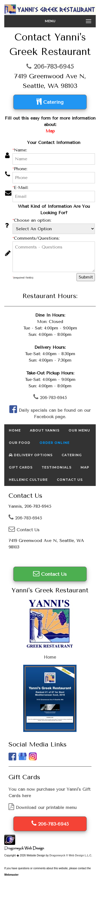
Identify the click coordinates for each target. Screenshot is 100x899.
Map (85, 467)
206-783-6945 (50, 66)
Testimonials (56, 467)
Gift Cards (21, 467)
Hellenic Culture (28, 480)
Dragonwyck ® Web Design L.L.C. (70, 855)
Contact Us (70, 480)
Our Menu (79, 430)
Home (15, 430)
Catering (50, 101)
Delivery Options (31, 455)
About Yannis (44, 430)
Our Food (19, 443)
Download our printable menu (43, 807)
